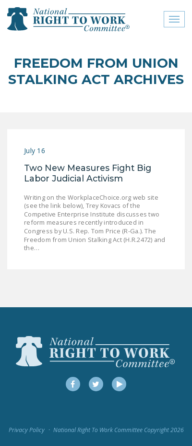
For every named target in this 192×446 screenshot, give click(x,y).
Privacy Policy (27, 430)
